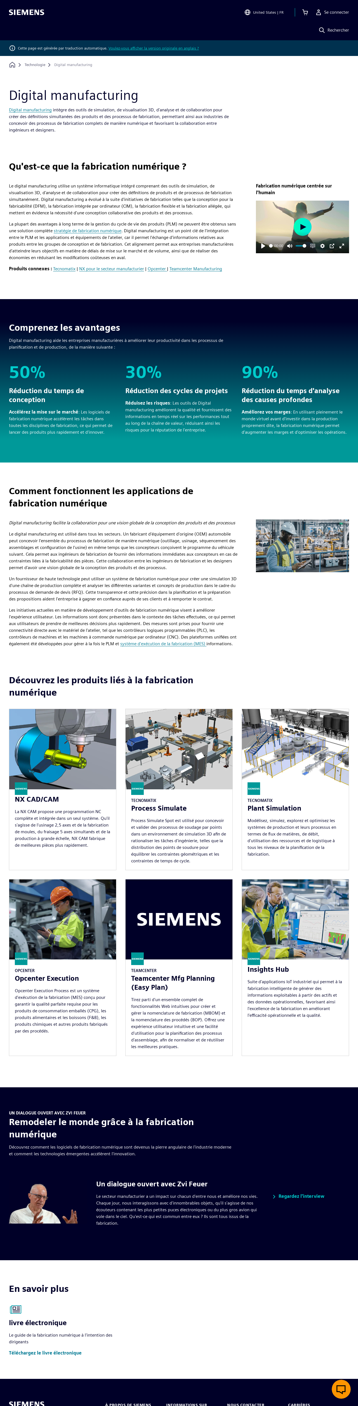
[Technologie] (35, 65)
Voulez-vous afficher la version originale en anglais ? (154, 48)
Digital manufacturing (30, 109)
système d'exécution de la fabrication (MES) (163, 643)
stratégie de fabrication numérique (87, 230)
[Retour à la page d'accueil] (12, 64)
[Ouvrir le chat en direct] (341, 1389)
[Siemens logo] (26, 12)
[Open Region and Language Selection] (264, 12)
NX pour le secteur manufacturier (111, 268)
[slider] (271, 245)
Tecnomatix (64, 268)
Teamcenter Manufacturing (195, 268)
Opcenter (157, 268)
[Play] (263, 245)
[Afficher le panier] (305, 12)
